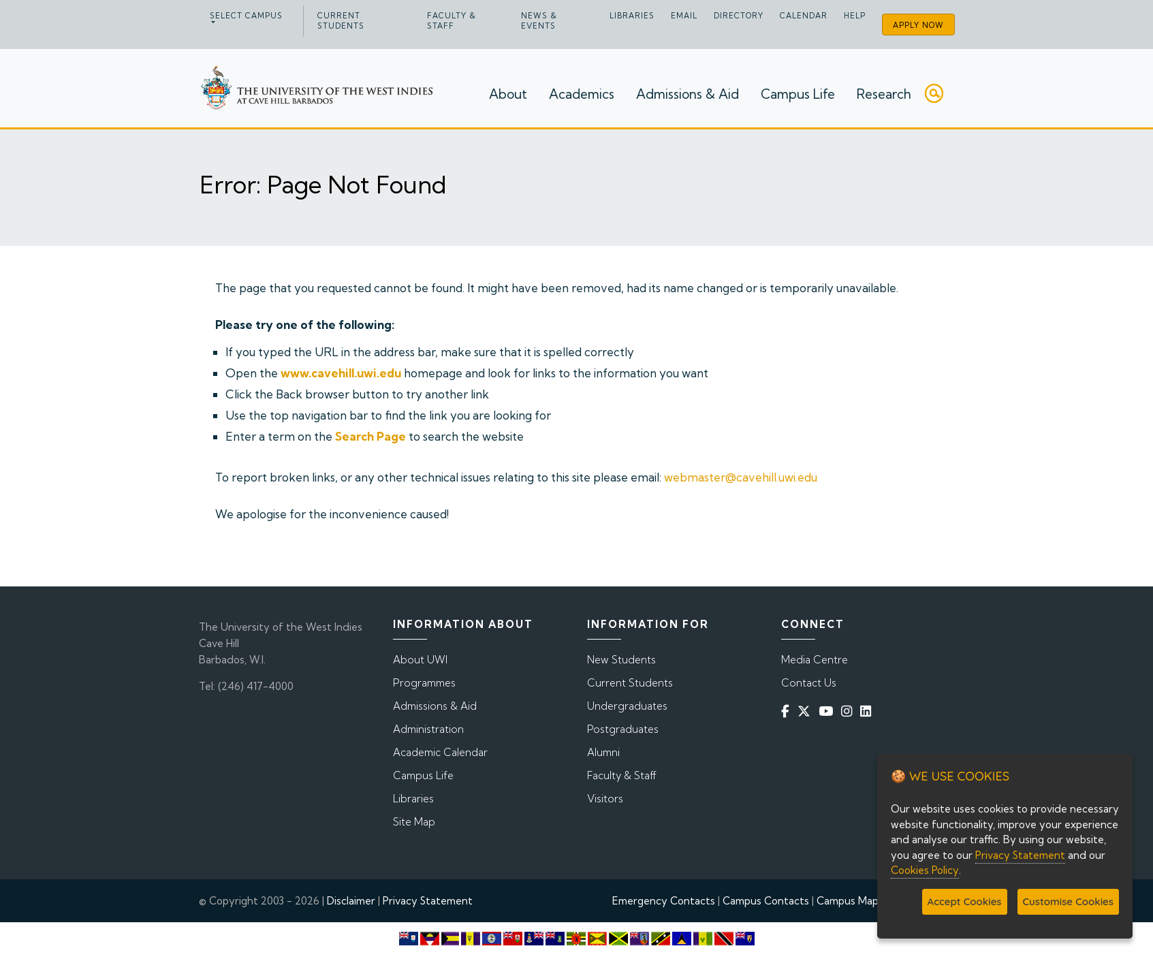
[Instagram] (849, 711)
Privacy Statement (428, 900)
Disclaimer (351, 900)
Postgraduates (623, 729)
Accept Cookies (965, 901)
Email (684, 15)
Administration (428, 729)
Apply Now (918, 25)
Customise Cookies (1068, 901)
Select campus (246, 15)
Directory (738, 15)
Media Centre (814, 659)
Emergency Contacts (663, 900)
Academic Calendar (440, 752)
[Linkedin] (868, 711)
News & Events (539, 21)
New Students (621, 659)
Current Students (340, 21)
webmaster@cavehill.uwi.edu (740, 477)
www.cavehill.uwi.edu (341, 373)
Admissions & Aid (687, 94)
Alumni (603, 752)
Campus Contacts (766, 900)
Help (855, 15)
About (508, 94)
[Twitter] (806, 711)
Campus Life (798, 94)
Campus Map (848, 900)
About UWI (420, 659)
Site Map (414, 821)
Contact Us (808, 682)
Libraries (632, 15)
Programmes (424, 682)
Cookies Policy (925, 870)
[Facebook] (788, 711)
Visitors (605, 798)
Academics (581, 94)
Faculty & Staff (451, 21)
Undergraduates (627, 705)
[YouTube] (828, 711)
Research (884, 94)
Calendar (803, 15)
